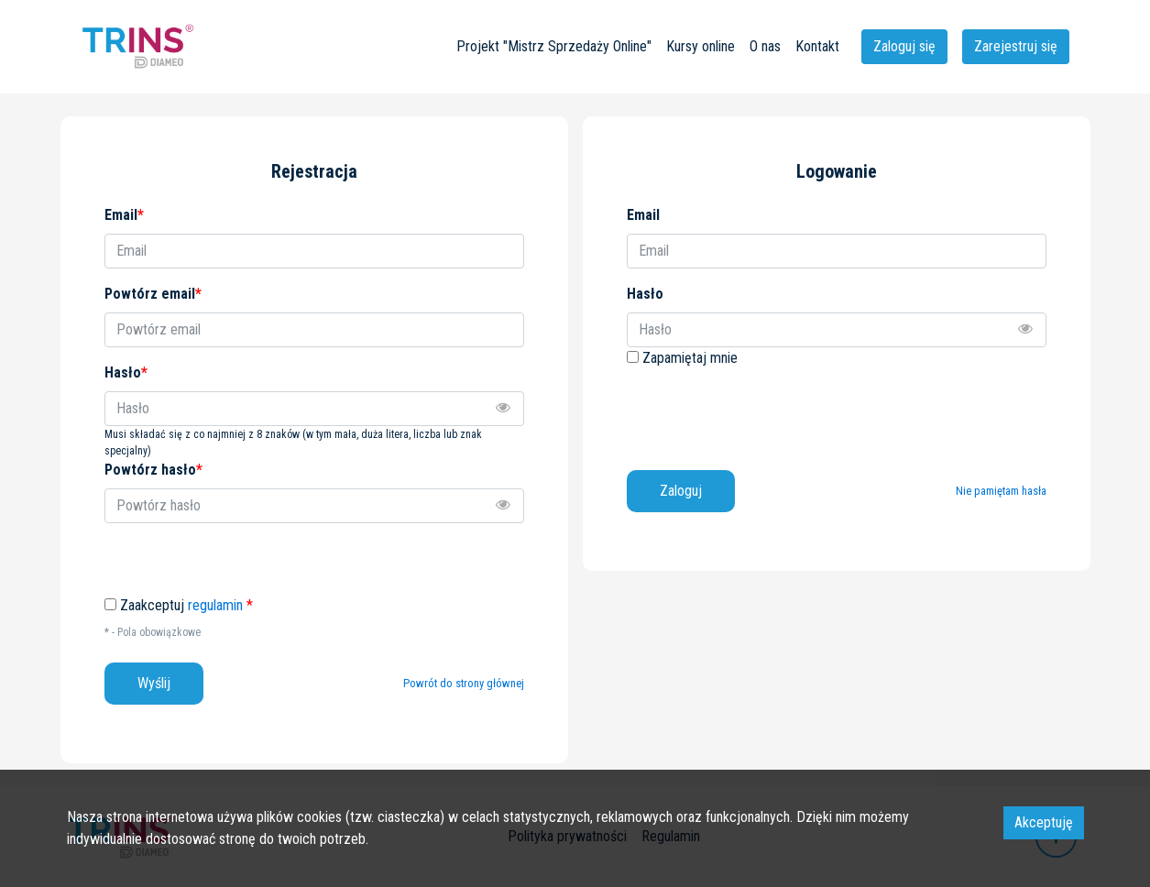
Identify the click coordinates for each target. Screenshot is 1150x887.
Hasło (645, 293)
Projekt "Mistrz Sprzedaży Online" (554, 46)
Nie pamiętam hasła (1001, 491)
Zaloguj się (904, 46)
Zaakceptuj (186, 605)
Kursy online (700, 46)
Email (643, 215)
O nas (765, 46)
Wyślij (153, 683)
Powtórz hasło (153, 469)
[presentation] (766, 412)
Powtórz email (153, 293)
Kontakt (817, 46)
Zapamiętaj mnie (690, 358)
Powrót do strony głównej (463, 683)
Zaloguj (681, 490)
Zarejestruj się (1015, 46)
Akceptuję (1043, 822)
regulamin (215, 605)
